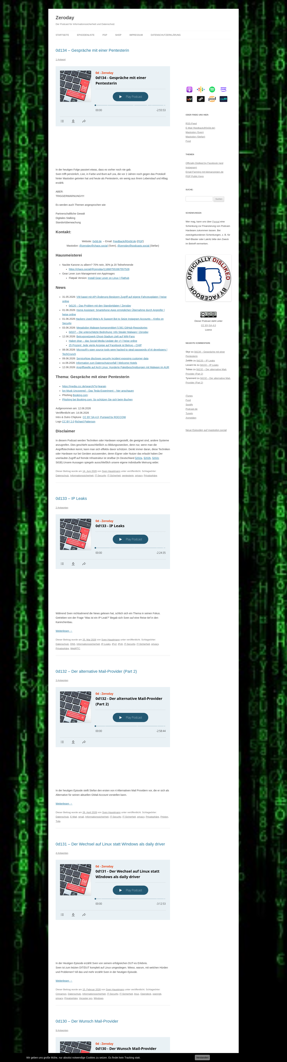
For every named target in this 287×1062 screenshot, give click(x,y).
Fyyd (188, 141)
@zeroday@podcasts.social (133, 210)
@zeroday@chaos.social (93, 210)
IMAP (98, 1005)
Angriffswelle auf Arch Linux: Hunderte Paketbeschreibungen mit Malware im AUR (122, 331)
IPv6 (120, 572)
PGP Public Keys (195, 176)
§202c (155, 422)
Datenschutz (62, 440)
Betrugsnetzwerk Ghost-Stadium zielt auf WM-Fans (106, 301)
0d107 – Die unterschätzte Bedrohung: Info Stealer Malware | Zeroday (108, 296)
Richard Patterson (85, 386)
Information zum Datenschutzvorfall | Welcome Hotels (106, 327)
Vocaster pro (85, 855)
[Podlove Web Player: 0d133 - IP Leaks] (113, 506)
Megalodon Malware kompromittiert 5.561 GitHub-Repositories (112, 292)
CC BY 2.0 (68, 386)
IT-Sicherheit (114, 440)
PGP (104, 35)
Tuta (58, 714)
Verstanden (202, 1057)
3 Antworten (62, 608)
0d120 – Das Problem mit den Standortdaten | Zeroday (100, 270)
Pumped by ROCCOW (112, 381)
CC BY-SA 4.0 (208, 325)
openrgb (157, 851)
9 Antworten (62, 887)
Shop (118, 35)
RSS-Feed (191, 123)
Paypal (216, 221)
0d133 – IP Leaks (71, 463)
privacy (138, 440)
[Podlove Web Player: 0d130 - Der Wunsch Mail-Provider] (113, 921)
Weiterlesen (64, 559)
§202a (138, 422)
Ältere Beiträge (66, 1032)
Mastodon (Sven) (195, 132)
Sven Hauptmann (111, 435)
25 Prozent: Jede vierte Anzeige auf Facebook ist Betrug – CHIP (105, 309)
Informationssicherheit (82, 440)
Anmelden (191, 417)
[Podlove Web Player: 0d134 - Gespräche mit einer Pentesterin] (113, 96)
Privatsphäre (150, 440)
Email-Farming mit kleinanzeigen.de (204, 172)
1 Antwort (61, 59)
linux (136, 851)
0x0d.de (97, 205)
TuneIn (189, 413)
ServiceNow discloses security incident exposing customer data (112, 323)
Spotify (189, 404)
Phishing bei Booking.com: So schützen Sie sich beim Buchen (97, 364)
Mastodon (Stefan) (195, 136)
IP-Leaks (106, 572)
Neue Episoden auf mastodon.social (206, 430)
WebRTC (75, 576)
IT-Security (100, 440)
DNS (72, 572)
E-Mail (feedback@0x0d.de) (200, 128)
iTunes (189, 395)
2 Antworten (62, 472)
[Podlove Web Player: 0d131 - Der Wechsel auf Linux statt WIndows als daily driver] (113, 782)
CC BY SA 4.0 (91, 381)
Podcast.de (191, 409)
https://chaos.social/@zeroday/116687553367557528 (99, 233)
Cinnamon (61, 851)
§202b (147, 422)
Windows (98, 855)
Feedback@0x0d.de (124, 205)
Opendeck (145, 851)
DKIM (73, 1005)
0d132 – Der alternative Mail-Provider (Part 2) (96, 599)
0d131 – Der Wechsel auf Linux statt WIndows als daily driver (110, 737)
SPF (80, 1009)
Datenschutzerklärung (166, 35)
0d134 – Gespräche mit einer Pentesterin (92, 50)
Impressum (136, 35)
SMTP (73, 1009)
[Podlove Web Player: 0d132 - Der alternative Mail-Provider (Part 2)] (113, 645)
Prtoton (164, 709)
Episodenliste (85, 35)
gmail (81, 709)
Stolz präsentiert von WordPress (96, 1046)
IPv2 (114, 572)
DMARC (81, 1005)
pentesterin (128, 440)
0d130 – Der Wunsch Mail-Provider (87, 878)
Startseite (62, 35)
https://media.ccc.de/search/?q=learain (84, 350)
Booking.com (80, 359)
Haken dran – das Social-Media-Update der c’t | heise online (103, 305)
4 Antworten (62, 745)
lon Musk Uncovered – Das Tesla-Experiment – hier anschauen (98, 355)
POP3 (157, 1005)
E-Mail (73, 709)
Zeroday (65, 17)
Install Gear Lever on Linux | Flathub (108, 242)
